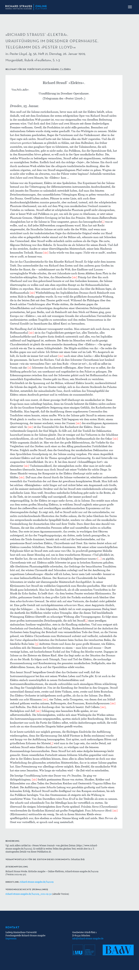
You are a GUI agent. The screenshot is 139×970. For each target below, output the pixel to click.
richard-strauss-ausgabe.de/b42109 (37, 882)
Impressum (11, 938)
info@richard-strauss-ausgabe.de (87, 938)
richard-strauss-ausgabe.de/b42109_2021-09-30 (29, 894)
